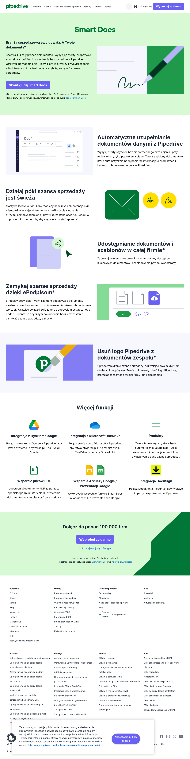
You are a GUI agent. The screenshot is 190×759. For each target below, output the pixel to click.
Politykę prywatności (121, 562)
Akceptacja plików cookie (125, 738)
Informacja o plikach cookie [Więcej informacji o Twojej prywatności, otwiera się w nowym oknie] (44, 745)
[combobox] (137, 6)
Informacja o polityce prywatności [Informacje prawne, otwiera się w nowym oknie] (80, 745)
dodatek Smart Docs (76, 98)
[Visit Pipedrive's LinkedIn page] (181, 737)
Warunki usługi (99, 562)
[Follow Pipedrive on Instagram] (168, 737)
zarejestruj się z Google (97, 548)
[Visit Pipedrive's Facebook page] (161, 737)
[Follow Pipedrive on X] (174, 737)
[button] (11, 738)
